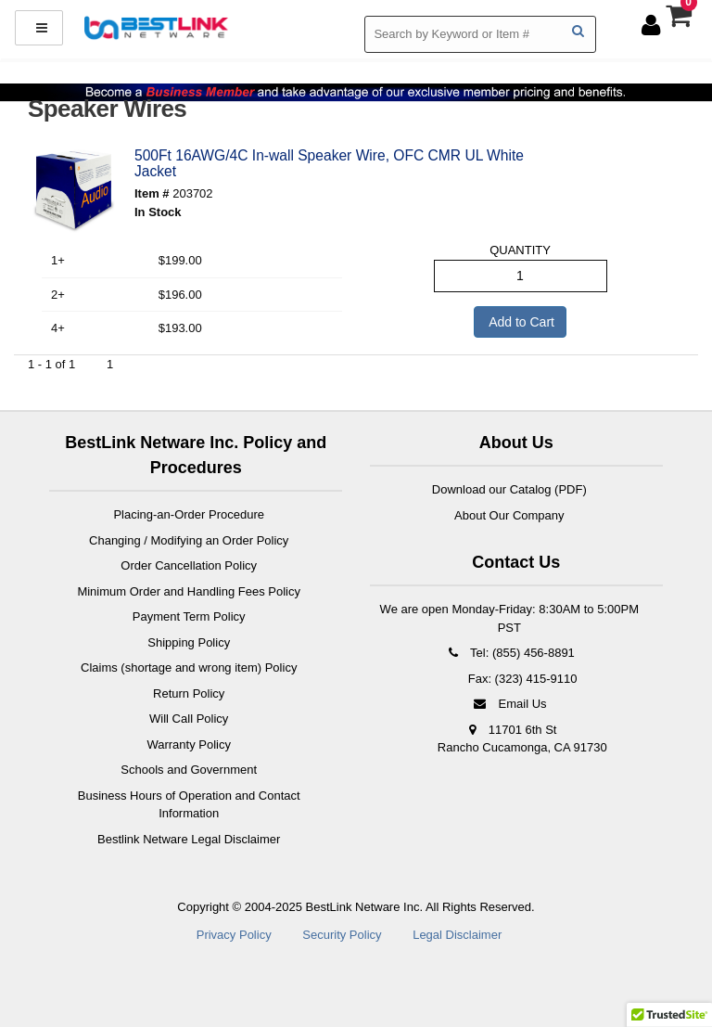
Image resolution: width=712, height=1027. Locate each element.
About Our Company (509, 515)
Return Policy (188, 693)
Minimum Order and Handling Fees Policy (188, 591)
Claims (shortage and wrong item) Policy (189, 667)
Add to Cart (520, 322)
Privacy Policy (234, 935)
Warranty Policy (188, 744)
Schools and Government (189, 770)
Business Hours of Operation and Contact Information (189, 805)
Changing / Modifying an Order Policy (188, 540)
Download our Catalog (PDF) (509, 489)
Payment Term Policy (189, 616)
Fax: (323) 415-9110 (520, 679)
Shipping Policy (188, 642)
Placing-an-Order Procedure (188, 514)
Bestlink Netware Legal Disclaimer (188, 839)
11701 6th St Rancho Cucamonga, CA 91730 (522, 739)
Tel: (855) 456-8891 (509, 653)
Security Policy (341, 935)
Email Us (509, 704)
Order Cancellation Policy (189, 565)
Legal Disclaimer (457, 935)
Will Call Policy (188, 718)
